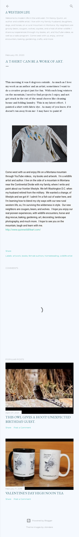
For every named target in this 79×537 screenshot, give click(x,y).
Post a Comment (22, 427)
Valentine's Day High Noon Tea (34, 493)
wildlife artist (66, 255)
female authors (36, 255)
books (25, 255)
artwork (17, 255)
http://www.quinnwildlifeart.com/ (23, 229)
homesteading (52, 255)
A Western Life (17, 12)
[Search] (71, 5)
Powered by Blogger (39, 521)
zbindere (48, 527)
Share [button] (8, 251)
